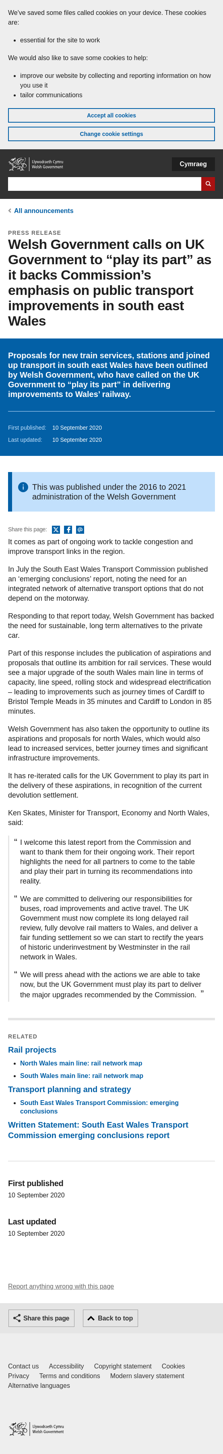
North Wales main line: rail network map (81, 1063)
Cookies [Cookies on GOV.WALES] (173, 1366)
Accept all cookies (111, 115)
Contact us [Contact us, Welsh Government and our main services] (23, 1366)
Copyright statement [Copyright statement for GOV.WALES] (123, 1366)
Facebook (68, 530)
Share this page (46, 1318)
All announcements (44, 210)
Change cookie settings (111, 134)
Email (80, 530)
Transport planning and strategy (69, 1089)
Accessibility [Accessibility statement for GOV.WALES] (66, 1366)
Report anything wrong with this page (61, 1286)
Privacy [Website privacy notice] (18, 1376)
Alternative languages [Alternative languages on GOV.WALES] (39, 1385)
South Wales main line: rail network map (81, 1075)
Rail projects (32, 1049)
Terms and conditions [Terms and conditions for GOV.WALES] (69, 1376)
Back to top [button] (115, 1318)
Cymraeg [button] (193, 164)
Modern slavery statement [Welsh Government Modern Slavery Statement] (147, 1376)
